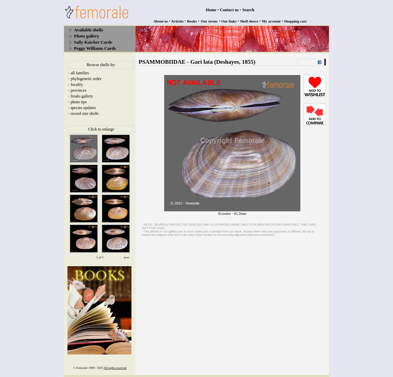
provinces (78, 90)
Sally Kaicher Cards (93, 42)
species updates (83, 107)
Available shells (88, 29)
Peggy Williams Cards (95, 48)
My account (271, 21)
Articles (177, 21)
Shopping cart (295, 21)
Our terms (209, 21)
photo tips (78, 102)
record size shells (84, 113)
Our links (229, 21)
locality (77, 84)
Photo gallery (86, 36)
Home (211, 9)
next (126, 257)
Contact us (229, 9)
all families (80, 73)
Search (248, 9)
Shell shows (249, 21)
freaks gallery (81, 96)
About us (161, 21)
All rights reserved (115, 368)
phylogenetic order (86, 78)
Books (192, 21)
